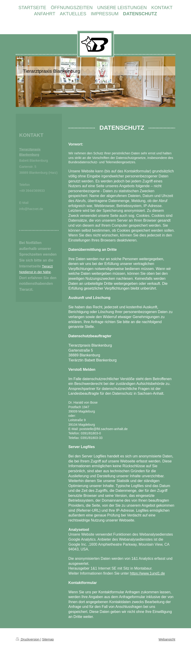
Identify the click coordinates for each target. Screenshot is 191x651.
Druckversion (28, 639)
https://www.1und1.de (147, 573)
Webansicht (167, 639)
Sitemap (48, 639)
